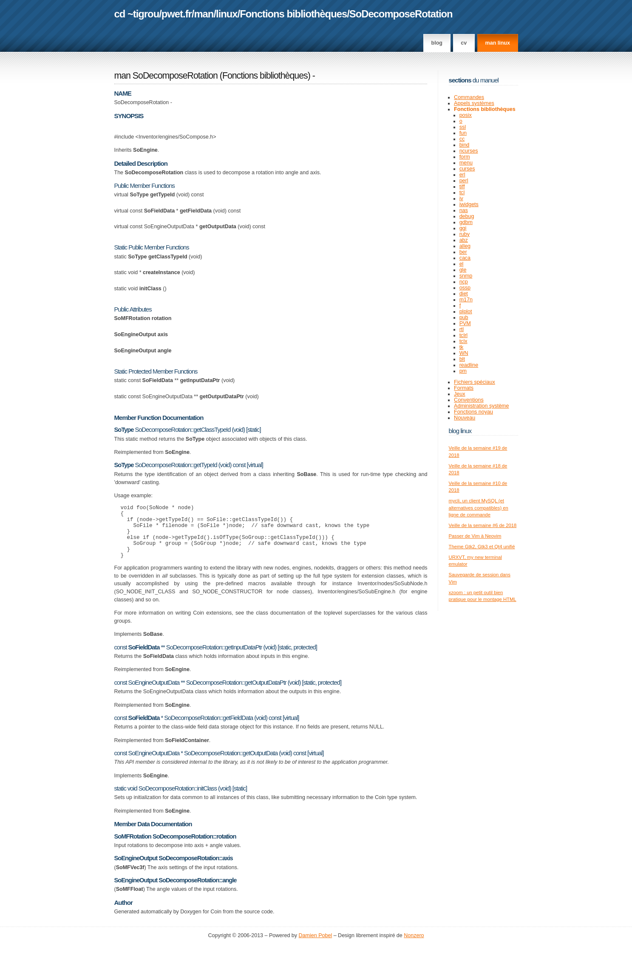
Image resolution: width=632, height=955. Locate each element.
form (464, 157)
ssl (462, 127)
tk (461, 347)
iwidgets (469, 204)
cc (462, 139)
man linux (497, 43)
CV (464, 43)
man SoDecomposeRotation (166, 76)
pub (463, 317)
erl (462, 175)
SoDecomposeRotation (401, 14)
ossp (464, 288)
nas (463, 210)
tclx (463, 341)
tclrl (463, 335)
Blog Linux (460, 430)
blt (462, 359)
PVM (465, 323)
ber (463, 252)
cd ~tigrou (136, 14)
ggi (463, 228)
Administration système (481, 406)
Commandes (469, 97)
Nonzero (414, 947)
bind (464, 145)
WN (463, 353)
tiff (462, 187)
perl (463, 181)
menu (466, 163)
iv (461, 198)
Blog (436, 43)
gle (463, 270)
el (461, 264)
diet (463, 294)
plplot (465, 312)
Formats (463, 388)
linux (227, 14)
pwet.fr (177, 14)
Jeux (459, 394)
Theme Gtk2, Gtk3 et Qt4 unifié (482, 546)
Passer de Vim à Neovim (475, 535)
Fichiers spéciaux (474, 382)
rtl (461, 329)
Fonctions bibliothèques (293, 14)
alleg (464, 246)
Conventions (469, 400)
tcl (462, 193)
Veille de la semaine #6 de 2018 (483, 525)
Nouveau (464, 418)
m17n (466, 300)
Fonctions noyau (473, 412)
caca (464, 258)
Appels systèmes (474, 103)
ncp (463, 282)
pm (463, 371)
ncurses (468, 151)
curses (467, 169)
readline (469, 365)
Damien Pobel (315, 947)
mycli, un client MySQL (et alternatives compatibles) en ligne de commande (478, 507)
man (203, 14)
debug (466, 216)
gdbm (466, 222)
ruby (464, 234)
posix (465, 115)
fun (463, 133)
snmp (466, 276)
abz (463, 240)
